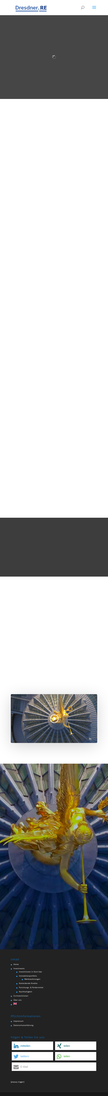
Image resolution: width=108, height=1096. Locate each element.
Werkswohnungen (32, 979)
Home (16, 964)
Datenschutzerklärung (23, 1025)
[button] (32, 1045)
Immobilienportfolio (28, 975)
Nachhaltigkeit (25, 991)
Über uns (17, 1000)
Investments (19, 968)
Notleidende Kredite (28, 983)
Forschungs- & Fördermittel (31, 987)
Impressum (18, 1021)
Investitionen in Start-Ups (30, 971)
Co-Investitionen (20, 995)
